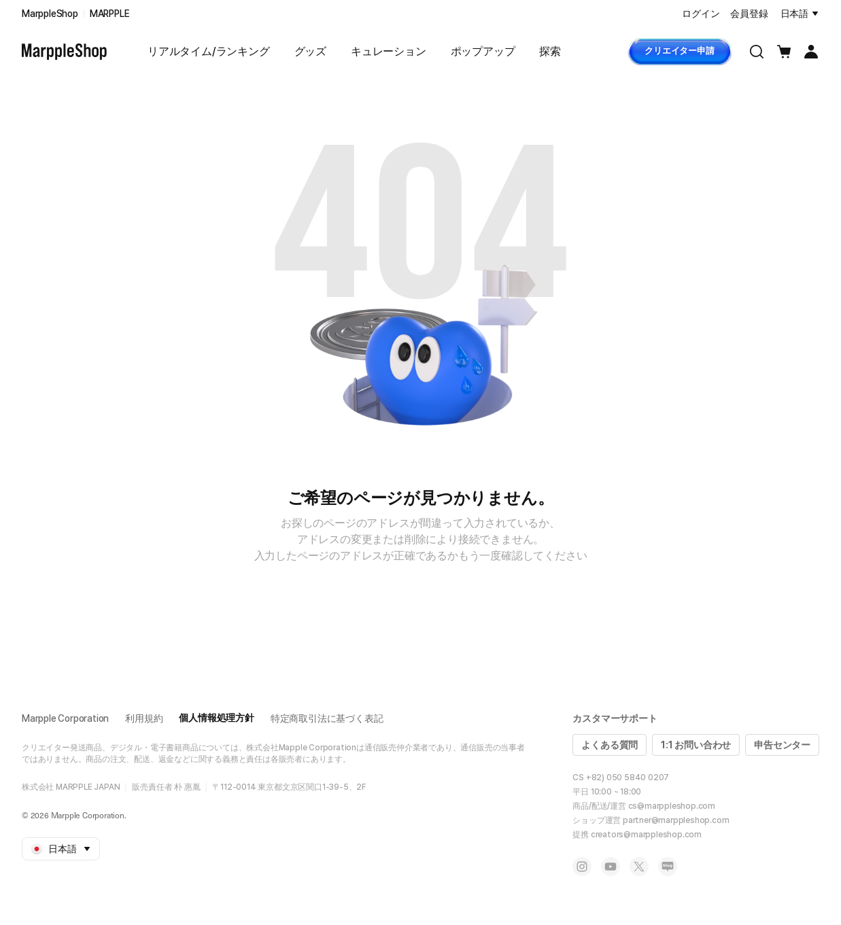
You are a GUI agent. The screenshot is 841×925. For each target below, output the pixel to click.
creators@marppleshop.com (646, 834)
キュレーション (388, 51)
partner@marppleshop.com (676, 820)
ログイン (700, 13)
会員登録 (749, 13)
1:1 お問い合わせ (696, 744)
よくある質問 (609, 744)
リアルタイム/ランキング (209, 51)
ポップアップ (483, 51)
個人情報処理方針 (216, 717)
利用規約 (143, 718)
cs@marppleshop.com (671, 806)
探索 (550, 51)
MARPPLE (110, 13)
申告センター (782, 744)
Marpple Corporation (65, 718)
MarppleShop (50, 13)
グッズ (310, 51)
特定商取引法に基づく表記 (327, 718)
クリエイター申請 (679, 51)
